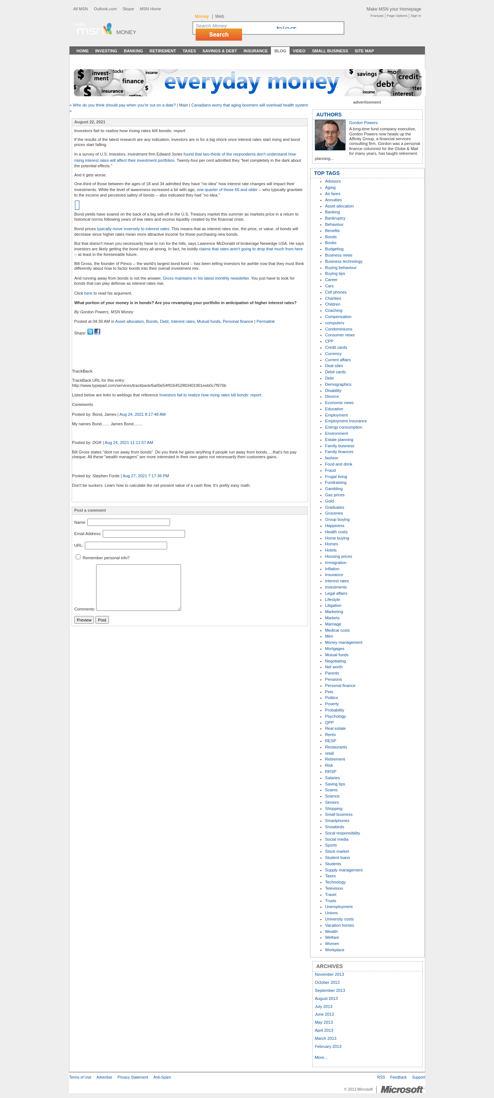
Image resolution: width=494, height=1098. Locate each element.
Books (330, 242)
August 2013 (326, 998)
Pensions (333, 679)
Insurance (256, 51)
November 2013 (329, 974)
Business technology (344, 261)
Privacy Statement (132, 1077)
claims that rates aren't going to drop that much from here (251, 249)
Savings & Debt (220, 51)
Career (331, 279)
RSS (381, 1077)
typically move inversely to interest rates (133, 229)
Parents (332, 673)
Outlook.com (105, 9)
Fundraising (335, 482)
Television (334, 888)
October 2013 (327, 982)
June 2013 (324, 1014)
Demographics (338, 384)
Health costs (336, 532)
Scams (331, 790)
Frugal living (336, 476)
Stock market (337, 851)
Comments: (84, 609)
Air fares (332, 193)
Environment (336, 433)
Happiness (334, 525)
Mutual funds (208, 321)
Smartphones (337, 820)
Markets (332, 618)
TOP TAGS (327, 173)
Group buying (337, 519)
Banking (133, 51)
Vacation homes (339, 925)
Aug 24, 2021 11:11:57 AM (129, 442)
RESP (330, 741)
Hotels (331, 550)
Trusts (330, 901)
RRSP (330, 771)
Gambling (334, 488)
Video (299, 51)
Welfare (332, 937)
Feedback (398, 1077)
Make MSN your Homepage (394, 9)
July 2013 (323, 1006)
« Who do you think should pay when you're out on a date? (123, 105)
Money (126, 32)
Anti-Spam (162, 1077)
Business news (338, 255)
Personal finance (238, 321)
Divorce (332, 396)
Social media (336, 839)
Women (332, 943)
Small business (338, 814)
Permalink (266, 321)
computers (334, 323)
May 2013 (324, 1022)
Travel (330, 894)
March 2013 (325, 1038)
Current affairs (338, 360)
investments (336, 587)
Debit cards (335, 372)
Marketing (334, 611)
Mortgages (334, 648)
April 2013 (324, 1030)
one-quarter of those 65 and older (227, 189)
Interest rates (183, 321)
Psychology (335, 716)
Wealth (331, 931)
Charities (333, 298)
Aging (330, 187)
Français (377, 16)
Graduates (334, 507)
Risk (329, 765)
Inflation (332, 569)
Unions (331, 913)
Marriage (333, 624)
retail (329, 753)
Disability (333, 390)
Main (183, 105)
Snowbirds (334, 827)
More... (321, 1057)
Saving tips (335, 784)
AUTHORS (329, 114)
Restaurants (336, 747)
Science (332, 796)
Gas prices (334, 495)
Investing (106, 51)
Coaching (333, 310)
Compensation (338, 316)
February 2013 (328, 1046)
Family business (339, 446)
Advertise (104, 1077)
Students (333, 864)
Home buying (337, 538)
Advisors (333, 181)
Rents (330, 734)
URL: (79, 545)
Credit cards (336, 347)
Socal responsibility (342, 833)
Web (219, 16)
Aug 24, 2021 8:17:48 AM (143, 414)
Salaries (332, 778)
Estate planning (339, 439)
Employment (336, 415)
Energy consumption (343, 427)
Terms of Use (80, 1077)
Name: (80, 522)
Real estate (335, 728)
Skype (128, 9)
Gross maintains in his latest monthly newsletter (206, 278)
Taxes (189, 51)
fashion (331, 458)
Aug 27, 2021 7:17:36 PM (146, 476)
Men (329, 636)
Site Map (364, 51)
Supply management (344, 870)
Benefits (332, 230)
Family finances (339, 451)
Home (82, 51)
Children (332, 304)
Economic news (339, 402)
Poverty (332, 704)
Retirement (163, 51)
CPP (329, 341)
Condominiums (338, 329)
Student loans (337, 857)
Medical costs (337, 630)
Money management (343, 642)
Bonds (152, 321)
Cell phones (336, 292)
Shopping (333, 808)
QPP (329, 722)
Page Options (397, 16)
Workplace (334, 950)
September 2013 (330, 990)
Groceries (334, 513)
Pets (329, 692)
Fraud (330, 470)
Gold (329, 501)
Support (418, 1077)
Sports (331, 845)
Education (334, 409)
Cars (329, 286)
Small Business (330, 51)
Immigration (335, 562)
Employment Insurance (346, 421)
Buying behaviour (341, 267)
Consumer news (340, 335)
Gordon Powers (363, 122)
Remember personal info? (103, 558)
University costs (339, 919)
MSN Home (150, 9)
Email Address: (88, 534)
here (88, 293)
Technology (335, 882)
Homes (331, 544)
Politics (331, 697)
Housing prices (338, 556)
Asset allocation (129, 321)
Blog (280, 51)
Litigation (333, 605)
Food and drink (338, 464)
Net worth (334, 667)
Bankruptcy (335, 218)
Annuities (333, 200)
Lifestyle (332, 599)
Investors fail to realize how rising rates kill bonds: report (210, 395)
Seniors (332, 802)
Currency (333, 353)
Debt (164, 321)
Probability (334, 710)
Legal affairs (336, 593)
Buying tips (335, 273)
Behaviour (334, 224)
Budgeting (334, 249)
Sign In (416, 16)
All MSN (80, 9)
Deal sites (334, 365)
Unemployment (338, 906)
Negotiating (335, 661)
